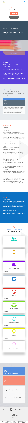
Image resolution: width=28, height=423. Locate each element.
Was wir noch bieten (14, 17)
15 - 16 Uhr (6, 102)
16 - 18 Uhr (6, 103)
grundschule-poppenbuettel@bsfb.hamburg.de (15, 395)
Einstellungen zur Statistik (21, 422)
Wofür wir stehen (14, 13)
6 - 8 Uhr (6, 99)
